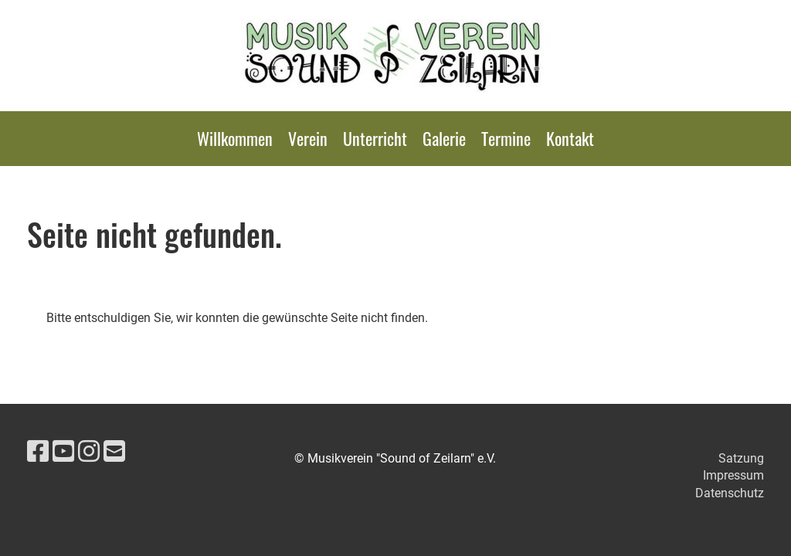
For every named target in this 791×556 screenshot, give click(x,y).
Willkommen (235, 138)
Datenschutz (729, 493)
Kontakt (570, 138)
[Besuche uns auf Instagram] (89, 451)
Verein (308, 138)
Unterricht (375, 138)
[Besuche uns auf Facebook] (38, 451)
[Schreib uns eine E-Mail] (114, 451)
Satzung (741, 458)
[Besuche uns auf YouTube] (63, 451)
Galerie (444, 138)
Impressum (733, 475)
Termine (506, 138)
